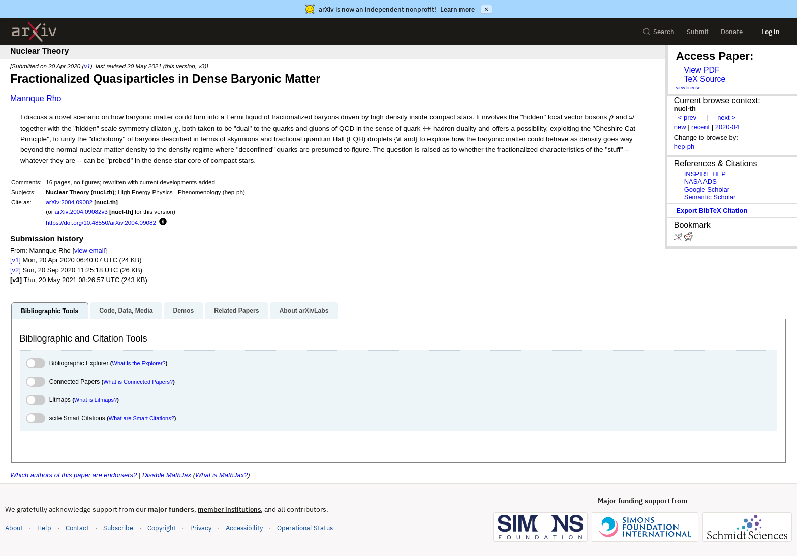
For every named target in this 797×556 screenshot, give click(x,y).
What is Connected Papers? (138, 382)
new (680, 127)
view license (688, 87)
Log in (770, 31)
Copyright (161, 527)
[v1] (15, 260)
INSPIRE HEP (705, 174)
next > (726, 117)
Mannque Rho (36, 98)
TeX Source (704, 79)
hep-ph (684, 146)
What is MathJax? (221, 475)
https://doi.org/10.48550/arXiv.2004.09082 (101, 222)
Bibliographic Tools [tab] (49, 311)
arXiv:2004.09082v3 (81, 211)
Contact (77, 527)
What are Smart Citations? (141, 418)
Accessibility (244, 527)
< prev (687, 117)
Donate (732, 31)
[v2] (15, 270)
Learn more (457, 9)
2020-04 (727, 127)
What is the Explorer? (139, 363)
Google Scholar (706, 189)
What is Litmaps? (95, 400)
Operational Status (305, 527)
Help (44, 527)
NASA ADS (700, 182)
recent (700, 127)
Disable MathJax (166, 475)
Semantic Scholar (710, 197)
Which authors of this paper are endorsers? (73, 475)
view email (89, 250)
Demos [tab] (183, 310)
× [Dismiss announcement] (486, 9)
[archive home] (34, 32)
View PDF (701, 70)
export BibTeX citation (711, 210)
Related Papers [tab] (236, 310)
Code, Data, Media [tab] (125, 310)
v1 (87, 66)
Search (658, 31)
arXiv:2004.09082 (69, 202)
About (14, 527)
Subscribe (118, 527)
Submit (698, 31)
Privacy (200, 527)
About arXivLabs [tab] (303, 310)
